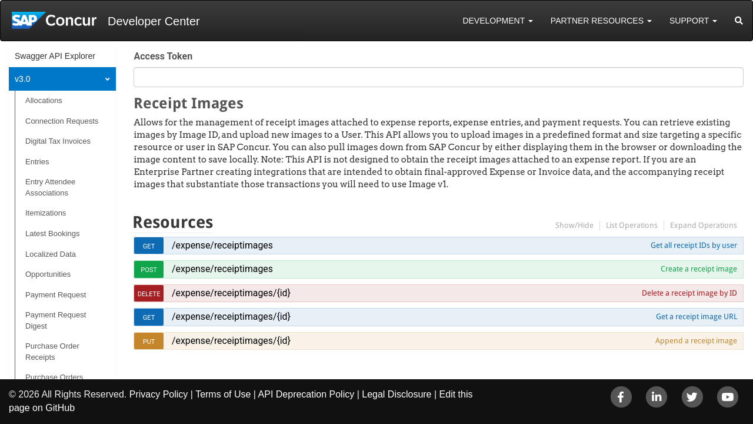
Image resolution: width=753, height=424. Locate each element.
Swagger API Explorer (55, 56)
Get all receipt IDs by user (694, 245)
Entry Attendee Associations (50, 187)
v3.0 (22, 79)
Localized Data (50, 254)
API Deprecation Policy (306, 394)
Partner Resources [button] (601, 20)
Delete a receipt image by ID (689, 293)
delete (149, 294)
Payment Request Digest (55, 320)
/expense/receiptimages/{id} (231, 293)
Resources (172, 222)
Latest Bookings (52, 233)
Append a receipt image (696, 340)
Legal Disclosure (396, 394)
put (149, 342)
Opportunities (48, 274)
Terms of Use (223, 394)
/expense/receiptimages (222, 245)
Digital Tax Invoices (58, 141)
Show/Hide (574, 225)
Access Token (163, 56)
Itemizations (45, 212)
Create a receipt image (699, 268)
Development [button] (497, 20)
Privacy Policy (158, 394)
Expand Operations (703, 225)
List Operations (632, 225)
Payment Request (55, 294)
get (149, 246)
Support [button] (693, 20)
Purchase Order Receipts (52, 352)
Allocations (43, 100)
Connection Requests (61, 121)
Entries (37, 161)
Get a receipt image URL (696, 316)
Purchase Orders (54, 377)
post (149, 270)
